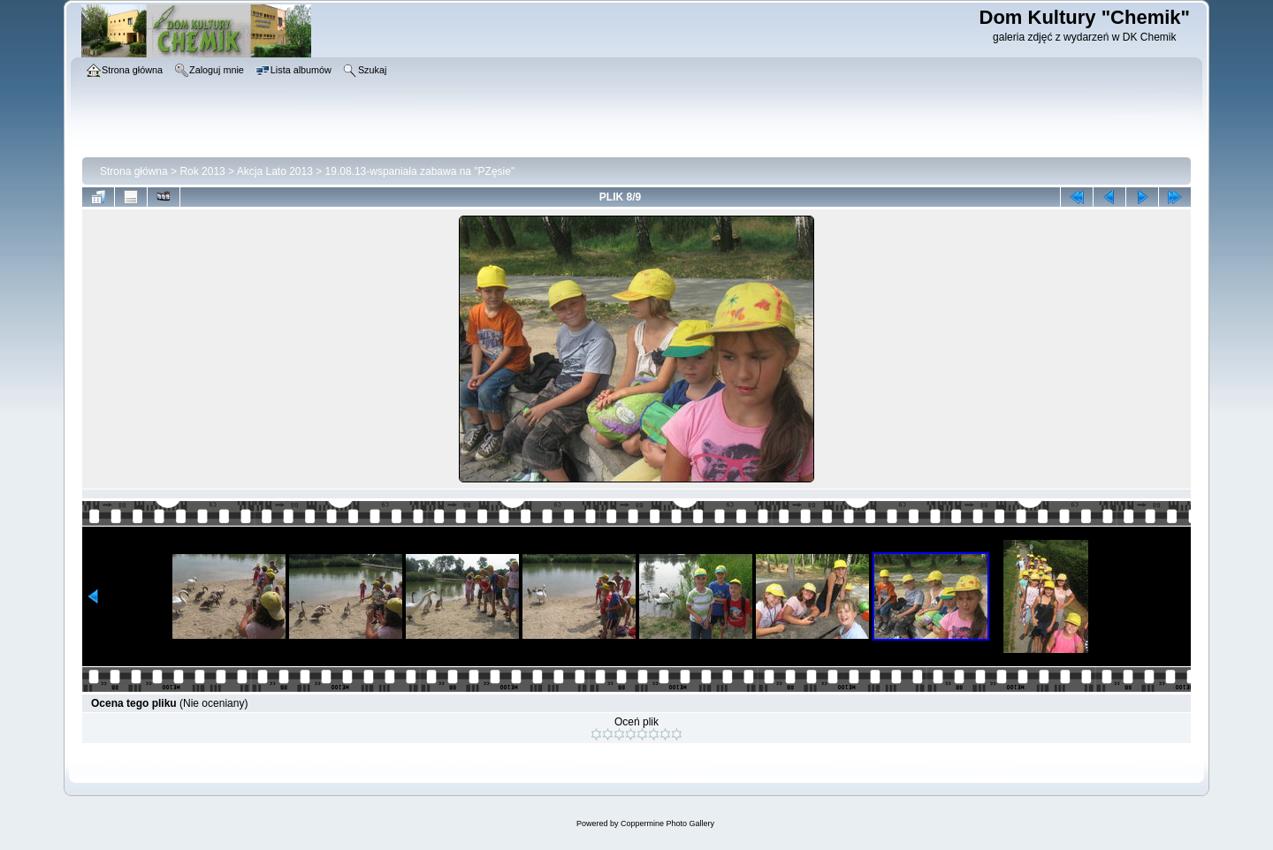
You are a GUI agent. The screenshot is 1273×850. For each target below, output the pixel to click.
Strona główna (134, 171)
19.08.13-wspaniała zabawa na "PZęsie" (420, 171)
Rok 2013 (202, 171)
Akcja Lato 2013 (275, 171)
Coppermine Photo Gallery (667, 823)
